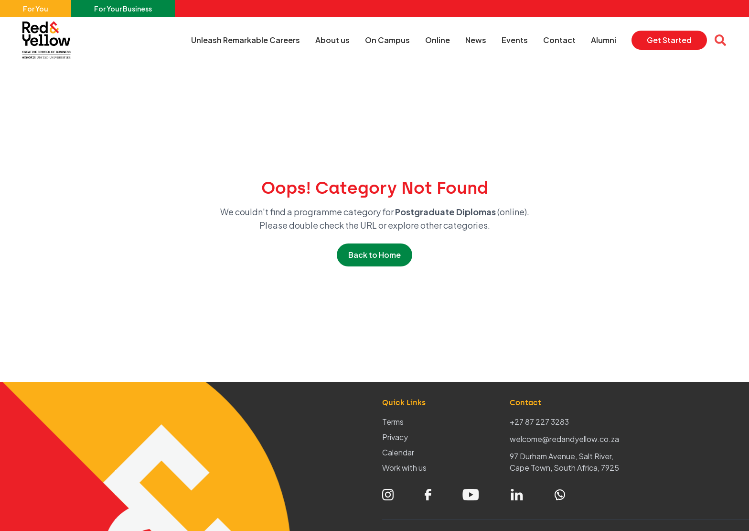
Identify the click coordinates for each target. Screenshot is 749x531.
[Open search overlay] (720, 40)
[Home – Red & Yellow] (49, 40)
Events (515, 40)
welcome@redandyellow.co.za (564, 439)
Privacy (395, 437)
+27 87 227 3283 (539, 422)
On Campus (387, 40)
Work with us (404, 468)
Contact (559, 40)
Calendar (398, 452)
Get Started (669, 40)
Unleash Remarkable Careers (245, 40)
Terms (393, 422)
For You (35, 8)
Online (437, 40)
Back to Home (374, 255)
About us (332, 40)
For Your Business (123, 8)
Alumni (603, 40)
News (475, 40)
